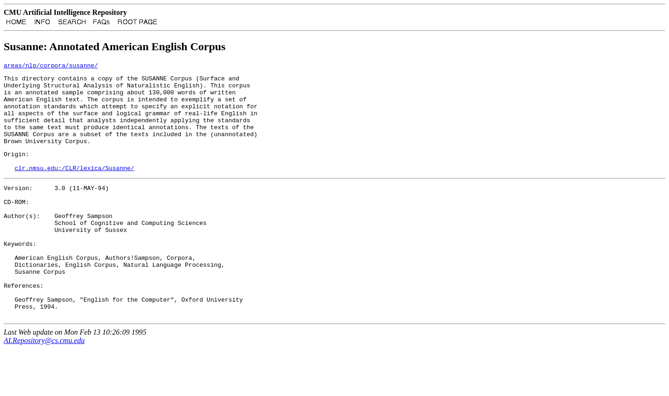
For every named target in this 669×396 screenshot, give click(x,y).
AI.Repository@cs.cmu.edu (44, 388)
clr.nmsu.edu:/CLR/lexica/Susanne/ (74, 189)
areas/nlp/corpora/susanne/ (51, 68)
